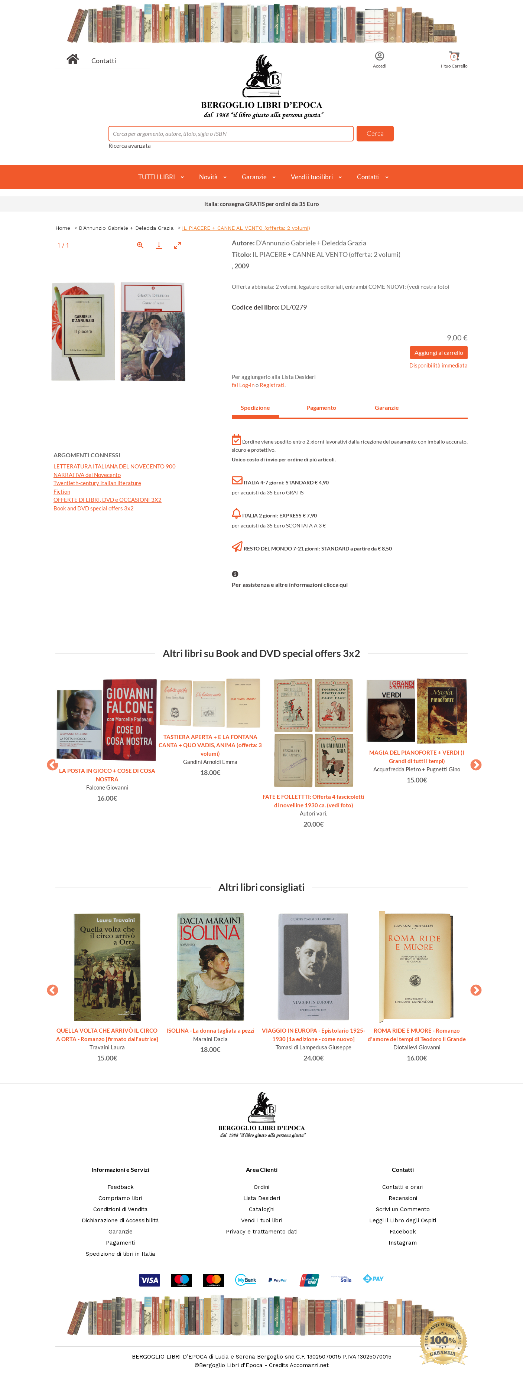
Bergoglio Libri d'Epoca (231, 1365)
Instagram (403, 1242)
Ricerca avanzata (129, 145)
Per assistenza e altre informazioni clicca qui (290, 584)
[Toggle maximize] (177, 245)
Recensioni (403, 1198)
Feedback (120, 1187)
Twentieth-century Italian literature (97, 483)
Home (62, 228)
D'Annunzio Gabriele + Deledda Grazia (126, 228)
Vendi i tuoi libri (312, 177)
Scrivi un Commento (403, 1209)
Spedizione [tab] (255, 407)
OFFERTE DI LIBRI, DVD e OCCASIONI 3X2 (107, 499)
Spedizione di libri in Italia (120, 1254)
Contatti (103, 60)
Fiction (61, 491)
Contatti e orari (402, 1187)
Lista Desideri (261, 1198)
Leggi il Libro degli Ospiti (402, 1220)
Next (473, 763)
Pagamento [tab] (321, 407)
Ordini (261, 1187)
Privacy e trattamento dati (262, 1231)
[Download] (159, 245)
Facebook (403, 1231)
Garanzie (254, 177)
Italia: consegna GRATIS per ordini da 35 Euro (261, 203)
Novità (208, 177)
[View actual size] (140, 245)
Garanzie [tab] (387, 407)
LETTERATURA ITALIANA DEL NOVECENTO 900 (114, 466)
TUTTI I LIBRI (156, 177)
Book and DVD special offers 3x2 (93, 508)
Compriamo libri (120, 1198)
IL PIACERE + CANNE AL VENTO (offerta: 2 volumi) (246, 228)
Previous (49, 763)
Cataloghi (262, 1209)
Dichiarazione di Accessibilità (120, 1220)
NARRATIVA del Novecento (87, 474)
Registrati (272, 385)
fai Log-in (244, 385)
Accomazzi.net (309, 1365)
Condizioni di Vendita (120, 1209)
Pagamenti (120, 1242)
